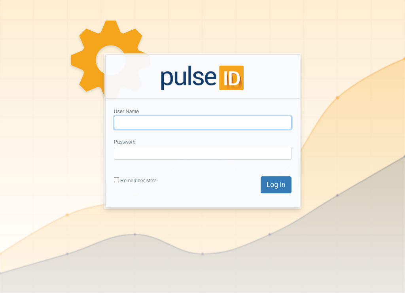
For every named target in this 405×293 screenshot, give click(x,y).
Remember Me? (138, 180)
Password (125, 142)
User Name (126, 111)
